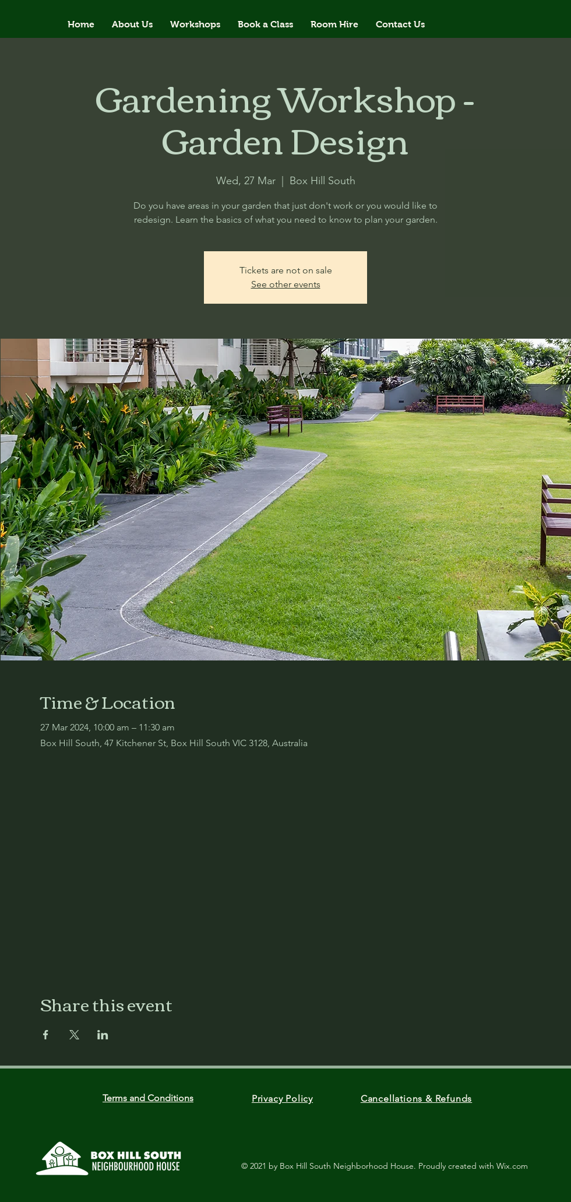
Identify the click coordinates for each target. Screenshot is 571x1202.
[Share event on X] (74, 1034)
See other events (285, 284)
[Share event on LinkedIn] (102, 1034)
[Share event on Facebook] (45, 1034)
